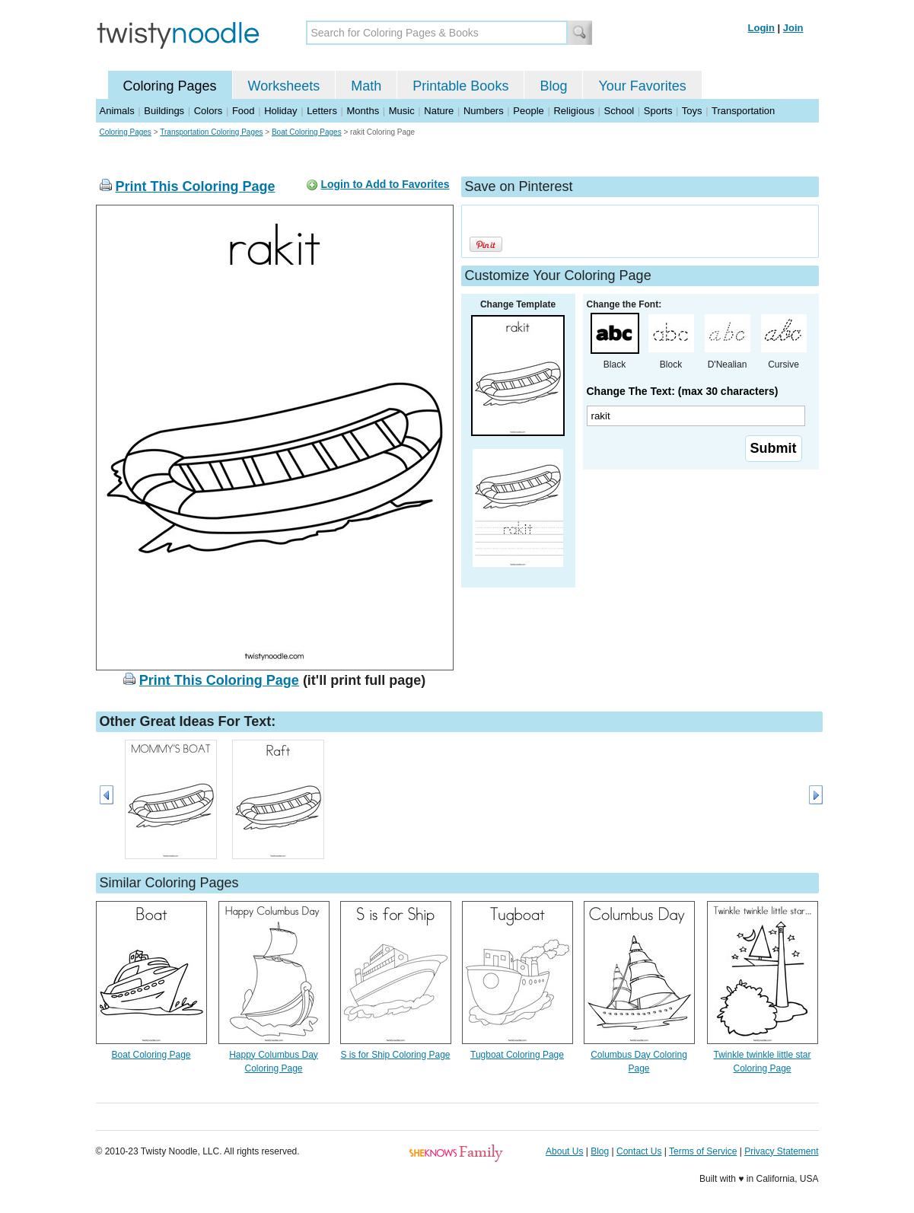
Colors (208, 110)
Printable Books (460, 86)
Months (363, 110)
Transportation (743, 110)
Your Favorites (642, 86)
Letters (322, 110)
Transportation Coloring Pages (211, 132)
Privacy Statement (781, 1151)
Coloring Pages (170, 86)
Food (243, 110)
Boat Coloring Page (150, 1054)
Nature (439, 110)
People (528, 110)
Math (366, 86)
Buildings (164, 110)
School (619, 110)
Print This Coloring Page (195, 186)
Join (793, 27)
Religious (573, 110)
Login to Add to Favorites (384, 184)
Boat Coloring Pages (307, 132)
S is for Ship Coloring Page (395, 1054)
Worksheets (284, 86)
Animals (117, 110)
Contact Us (638, 1151)
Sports (658, 110)
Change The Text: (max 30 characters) (683, 391)
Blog (553, 86)
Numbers (483, 110)
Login (761, 27)
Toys (692, 110)
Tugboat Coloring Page (517, 1054)
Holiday (280, 110)
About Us (564, 1151)
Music (402, 110)
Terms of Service (703, 1151)
